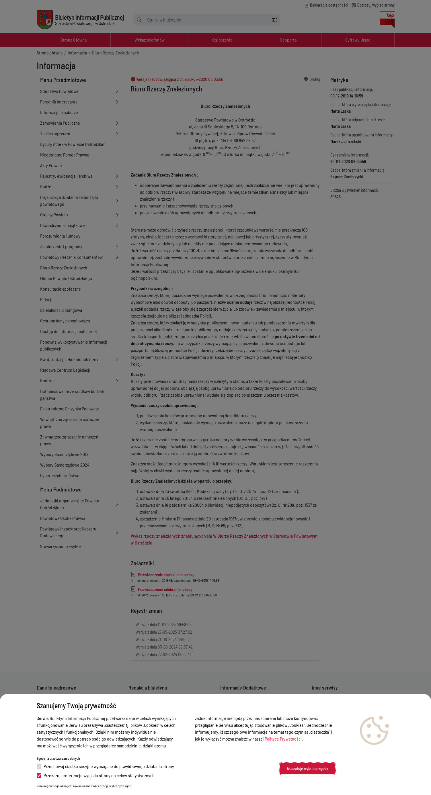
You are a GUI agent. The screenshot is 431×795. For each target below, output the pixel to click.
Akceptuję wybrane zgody (307, 768)
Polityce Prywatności (283, 738)
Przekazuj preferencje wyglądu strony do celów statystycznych (96, 775)
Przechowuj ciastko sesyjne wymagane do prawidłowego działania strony (105, 766)
